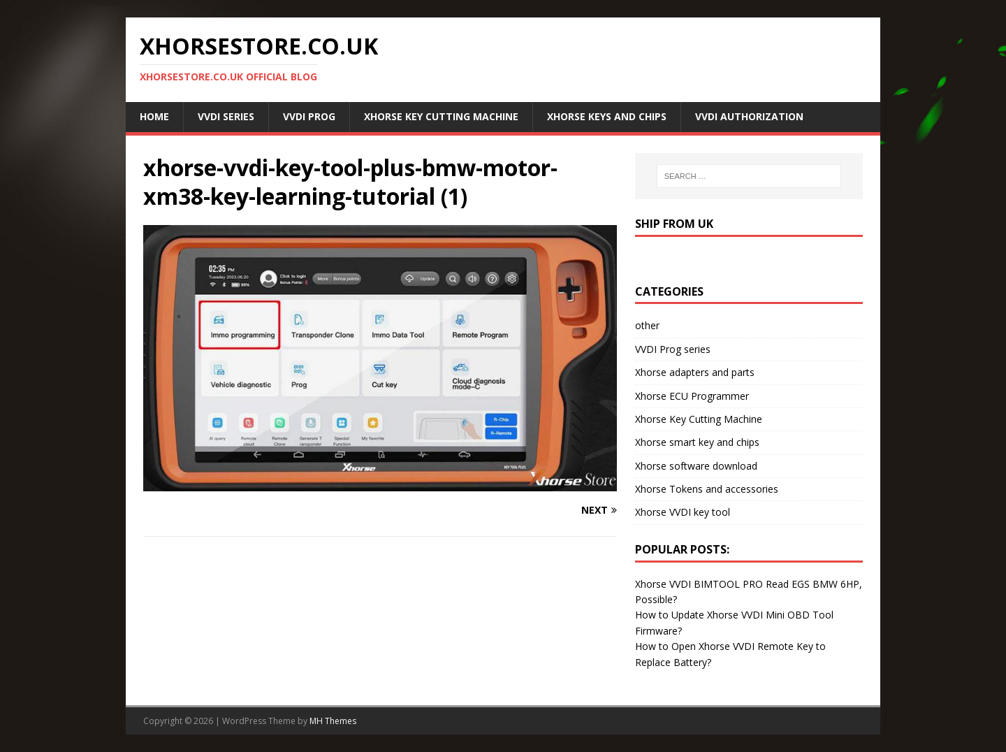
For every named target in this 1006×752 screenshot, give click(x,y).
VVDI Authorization (749, 116)
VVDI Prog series (672, 349)
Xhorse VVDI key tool (682, 512)
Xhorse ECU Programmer (692, 396)
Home (154, 116)
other (647, 325)
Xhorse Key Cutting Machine (441, 116)
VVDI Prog (309, 116)
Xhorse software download (696, 465)
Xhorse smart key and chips (697, 442)
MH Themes (332, 721)
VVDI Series (226, 116)
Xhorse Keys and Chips (606, 116)
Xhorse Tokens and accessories (706, 489)
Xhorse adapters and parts (694, 372)
